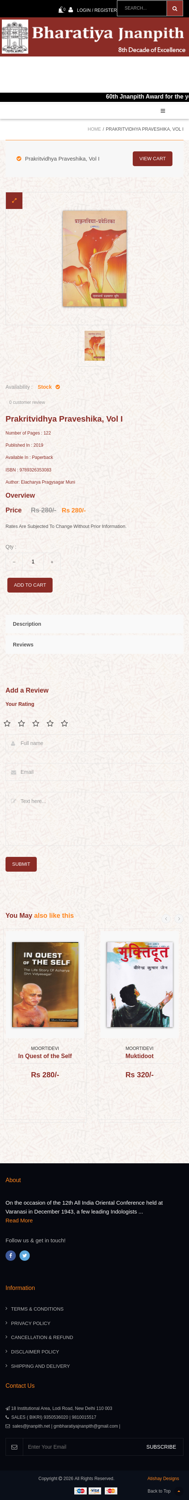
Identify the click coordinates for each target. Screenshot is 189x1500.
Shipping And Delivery (40, 1366)
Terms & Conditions (37, 1309)
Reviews (23, 645)
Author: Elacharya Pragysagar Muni (40, 482)
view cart (152, 158)
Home (94, 129)
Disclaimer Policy (35, 1352)
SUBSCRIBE (161, 1447)
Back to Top (165, 1491)
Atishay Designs (163, 1478)
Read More (19, 1220)
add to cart (30, 585)
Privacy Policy (30, 1323)
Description (27, 624)
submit (21, 864)
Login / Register (92, 10)
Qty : (11, 547)
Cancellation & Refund (42, 1337)
